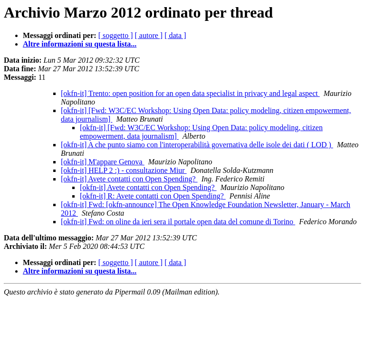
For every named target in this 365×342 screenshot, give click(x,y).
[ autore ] (149, 35)
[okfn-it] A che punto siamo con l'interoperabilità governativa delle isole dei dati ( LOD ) (197, 145)
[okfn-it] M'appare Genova (102, 162)
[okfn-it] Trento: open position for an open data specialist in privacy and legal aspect (190, 93)
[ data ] (175, 35)
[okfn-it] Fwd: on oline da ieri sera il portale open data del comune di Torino (178, 222)
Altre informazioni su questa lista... (79, 44)
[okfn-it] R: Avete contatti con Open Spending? (153, 196)
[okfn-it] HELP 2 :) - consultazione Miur (124, 170)
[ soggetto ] (115, 35)
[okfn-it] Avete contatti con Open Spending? (129, 179)
